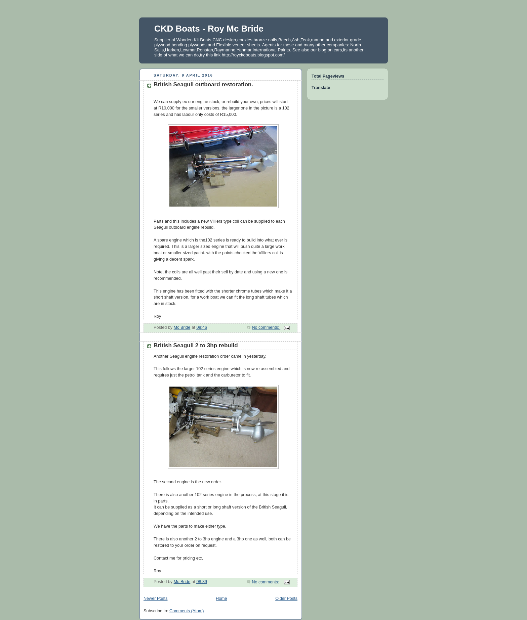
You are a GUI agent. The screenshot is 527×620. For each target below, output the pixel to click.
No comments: (266, 327)
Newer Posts (155, 598)
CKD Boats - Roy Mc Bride (209, 29)
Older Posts (286, 598)
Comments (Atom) (186, 611)
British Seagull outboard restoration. (203, 84)
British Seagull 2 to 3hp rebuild (196, 345)
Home (221, 598)
